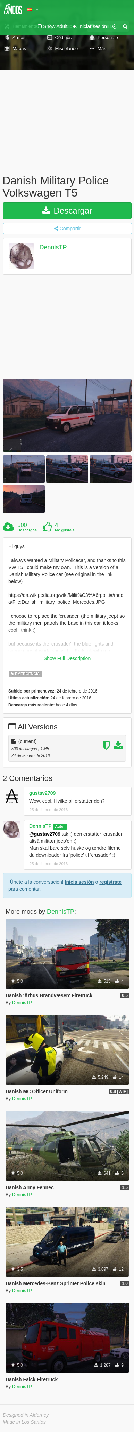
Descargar (67, 210)
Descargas (27, 530)
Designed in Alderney (26, 1415)
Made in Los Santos (24, 1422)
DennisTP (53, 247)
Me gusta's (64, 530)
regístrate (110, 882)
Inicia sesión (79, 882)
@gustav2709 (44, 834)
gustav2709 (42, 793)
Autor (60, 826)
